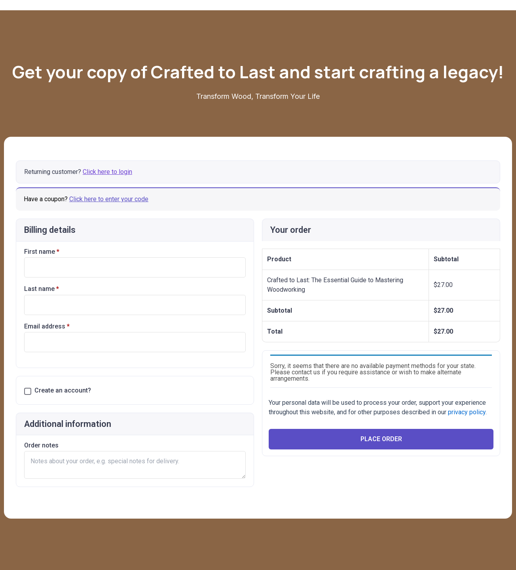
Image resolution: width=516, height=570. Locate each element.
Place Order (381, 439)
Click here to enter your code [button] (108, 199)
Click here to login (107, 172)
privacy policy (467, 412)
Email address (47, 326)
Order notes (41, 445)
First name (41, 251)
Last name (41, 289)
